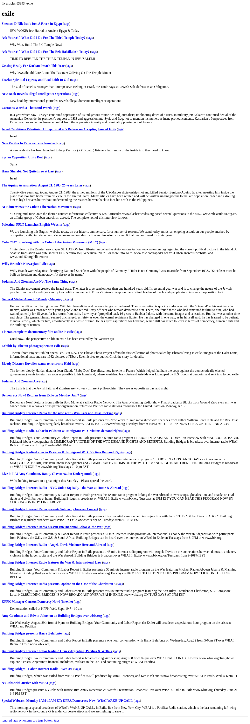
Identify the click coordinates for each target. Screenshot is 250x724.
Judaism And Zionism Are (20, 381)
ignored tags (10, 720)
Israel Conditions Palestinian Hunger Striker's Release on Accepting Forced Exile (59, 129)
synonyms (25, 720)
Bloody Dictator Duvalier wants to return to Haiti (36, 363)
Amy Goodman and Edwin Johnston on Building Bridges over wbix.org (52, 615)
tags (66, 23)
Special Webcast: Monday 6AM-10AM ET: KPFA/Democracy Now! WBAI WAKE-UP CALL (67, 700)
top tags (38, 720)
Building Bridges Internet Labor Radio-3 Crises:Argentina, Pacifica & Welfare (57, 651)
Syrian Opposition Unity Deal (22, 157)
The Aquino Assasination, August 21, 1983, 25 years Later (42, 185)
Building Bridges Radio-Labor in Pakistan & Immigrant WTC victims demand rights (62, 431)
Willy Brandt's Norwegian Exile (24, 263)
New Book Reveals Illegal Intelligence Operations (36, 94)
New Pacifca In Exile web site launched (29, 143)
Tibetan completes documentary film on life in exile (38, 332)
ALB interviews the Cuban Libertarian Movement (37, 207)
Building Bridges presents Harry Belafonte (32, 633)
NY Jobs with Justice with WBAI (25, 683)
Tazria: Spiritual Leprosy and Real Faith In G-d (35, 79)
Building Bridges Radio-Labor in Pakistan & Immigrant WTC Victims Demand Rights (63, 452)
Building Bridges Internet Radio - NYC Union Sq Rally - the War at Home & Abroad (61, 487)
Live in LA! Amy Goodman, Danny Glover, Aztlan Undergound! (47, 473)
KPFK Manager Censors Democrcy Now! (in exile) (37, 601)
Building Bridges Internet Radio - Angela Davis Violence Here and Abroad (54, 544)
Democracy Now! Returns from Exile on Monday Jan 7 (40, 395)
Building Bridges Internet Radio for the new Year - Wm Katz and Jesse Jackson (57, 413)
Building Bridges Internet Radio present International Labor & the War (52, 527)
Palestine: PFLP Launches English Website (32, 224)
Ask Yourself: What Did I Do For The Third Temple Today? (43, 37)
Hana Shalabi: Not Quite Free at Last (28, 171)
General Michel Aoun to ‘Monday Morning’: (33, 299)
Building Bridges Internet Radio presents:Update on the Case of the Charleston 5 (59, 584)
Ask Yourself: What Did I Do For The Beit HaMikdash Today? (45, 51)
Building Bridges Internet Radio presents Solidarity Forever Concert (50, 509)
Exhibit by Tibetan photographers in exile (31, 346)
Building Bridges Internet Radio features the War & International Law (51, 562)
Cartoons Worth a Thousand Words (27, 108)
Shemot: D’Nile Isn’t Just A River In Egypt (32, 23)
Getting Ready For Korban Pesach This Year (33, 65)
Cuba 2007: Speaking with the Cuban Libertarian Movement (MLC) (50, 242)
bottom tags (52, 720)
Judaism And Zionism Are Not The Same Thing (35, 281)
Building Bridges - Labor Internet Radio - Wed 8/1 (37, 669)
